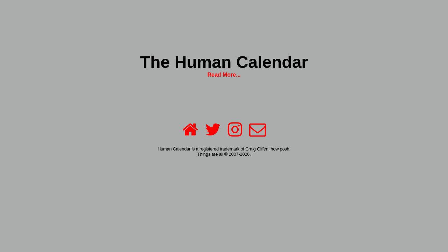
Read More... (223, 75)
